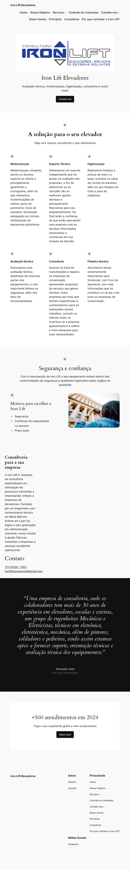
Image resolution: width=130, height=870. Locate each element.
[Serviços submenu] (65, 12)
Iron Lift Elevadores (22, 5)
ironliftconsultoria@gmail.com (23, 571)
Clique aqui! (65, 734)
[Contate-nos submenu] (119, 12)
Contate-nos (65, 99)
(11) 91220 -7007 (16, 567)
